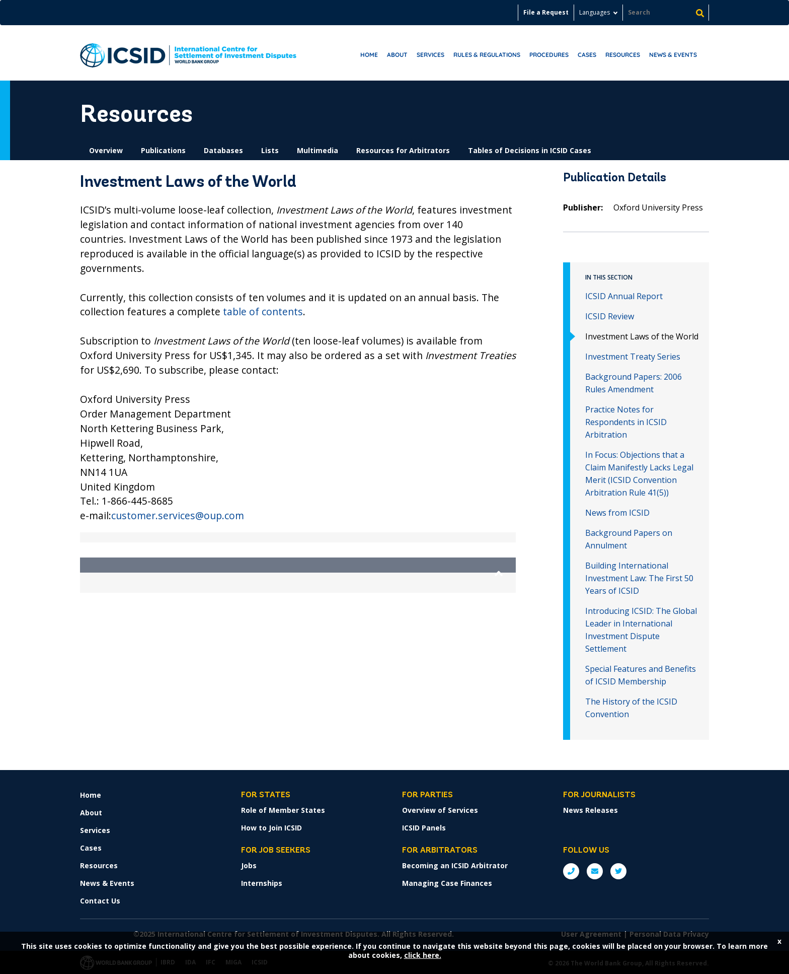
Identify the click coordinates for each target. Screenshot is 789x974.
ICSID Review (609, 316)
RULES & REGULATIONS (486, 54)
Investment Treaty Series (632, 356)
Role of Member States (283, 810)
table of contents (263, 311)
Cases (587, 54)
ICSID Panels (424, 827)
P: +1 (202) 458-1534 (571, 871)
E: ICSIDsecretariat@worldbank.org (595, 871)
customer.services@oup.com (177, 515)
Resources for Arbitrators (403, 150)
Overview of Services (440, 810)
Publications (163, 150)
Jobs (249, 865)
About (397, 54)
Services (430, 54)
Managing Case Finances (447, 883)
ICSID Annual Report (624, 296)
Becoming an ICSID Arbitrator (455, 865)
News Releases (590, 810)
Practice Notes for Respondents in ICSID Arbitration (626, 422)
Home (369, 54)
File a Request (546, 12)
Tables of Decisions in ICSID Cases (529, 150)
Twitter (618, 871)
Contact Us (100, 901)
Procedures (549, 54)
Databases (223, 150)
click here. (422, 955)
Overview (106, 150)
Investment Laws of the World (641, 336)
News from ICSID (617, 512)
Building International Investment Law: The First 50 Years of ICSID (639, 578)
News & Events (673, 54)
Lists (270, 150)
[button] (298, 565)
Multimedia (317, 150)
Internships (261, 883)
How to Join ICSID (271, 827)
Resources (622, 54)
